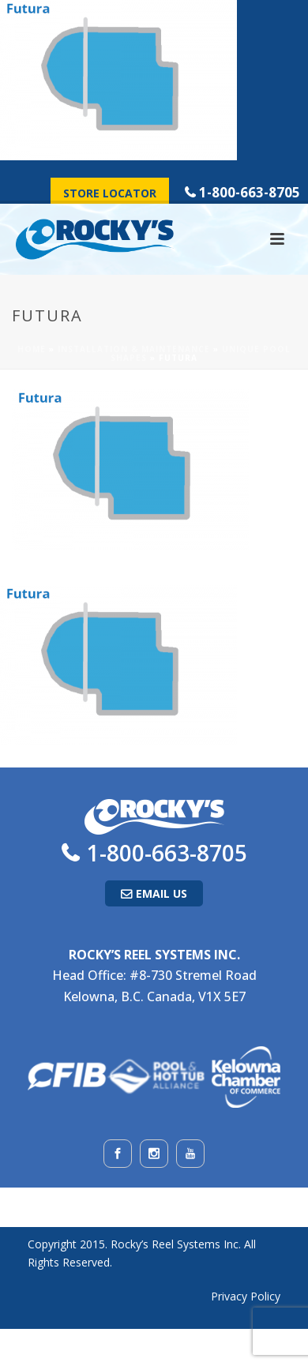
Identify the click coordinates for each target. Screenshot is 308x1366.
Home (31, 349)
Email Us (161, 893)
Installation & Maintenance (134, 349)
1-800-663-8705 (249, 192)
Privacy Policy (245, 1296)
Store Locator (109, 193)
